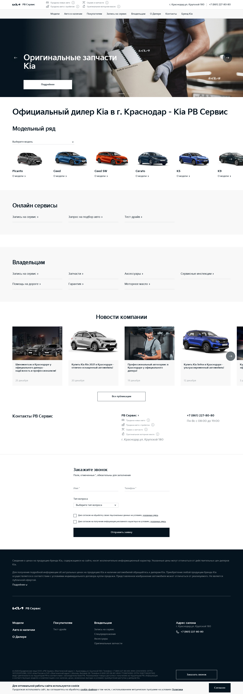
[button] (15, 57)
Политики (177, 689)
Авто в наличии (73, 13)
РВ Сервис (131, 415)
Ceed (57, 171)
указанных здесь (150, 515)
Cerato (140, 171)
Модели (55, 13)
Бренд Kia (187, 13)
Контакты (171, 13)
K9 (220, 171)
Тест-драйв (59, 629)
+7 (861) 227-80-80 (220, 4)
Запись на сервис (117, 13)
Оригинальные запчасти (108, 643)
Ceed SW (101, 171)
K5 (178, 171)
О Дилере (155, 13)
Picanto (17, 171)
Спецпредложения (105, 634)
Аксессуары (101, 638)
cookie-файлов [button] (88, 689)
